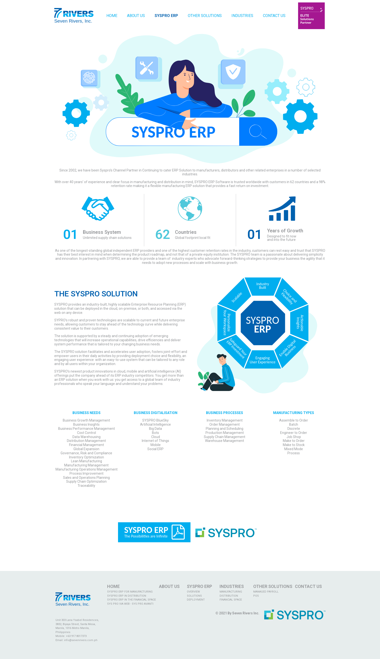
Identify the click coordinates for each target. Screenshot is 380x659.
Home (111, 15)
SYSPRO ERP (199, 586)
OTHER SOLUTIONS (272, 586)
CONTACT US (308, 586)
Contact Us (274, 15)
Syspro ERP (166, 15)
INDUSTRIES (232, 586)
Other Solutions (205, 15)
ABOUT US (169, 586)
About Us (136, 15)
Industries (242, 15)
